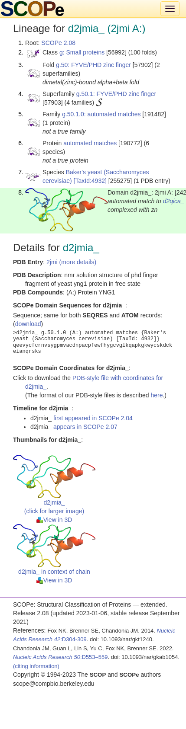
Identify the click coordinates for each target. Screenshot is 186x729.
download (28, 323)
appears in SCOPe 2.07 (85, 426)
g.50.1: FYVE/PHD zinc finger (116, 93)
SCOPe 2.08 (58, 42)
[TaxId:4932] (90, 180)
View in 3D (54, 519)
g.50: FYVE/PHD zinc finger (93, 64)
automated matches (90, 143)
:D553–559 (60, 657)
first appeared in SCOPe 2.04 (93, 418)
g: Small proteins (81, 52)
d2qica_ (173, 201)
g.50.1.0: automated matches (101, 114)
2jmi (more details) (71, 262)
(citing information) (36, 666)
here (156, 395)
